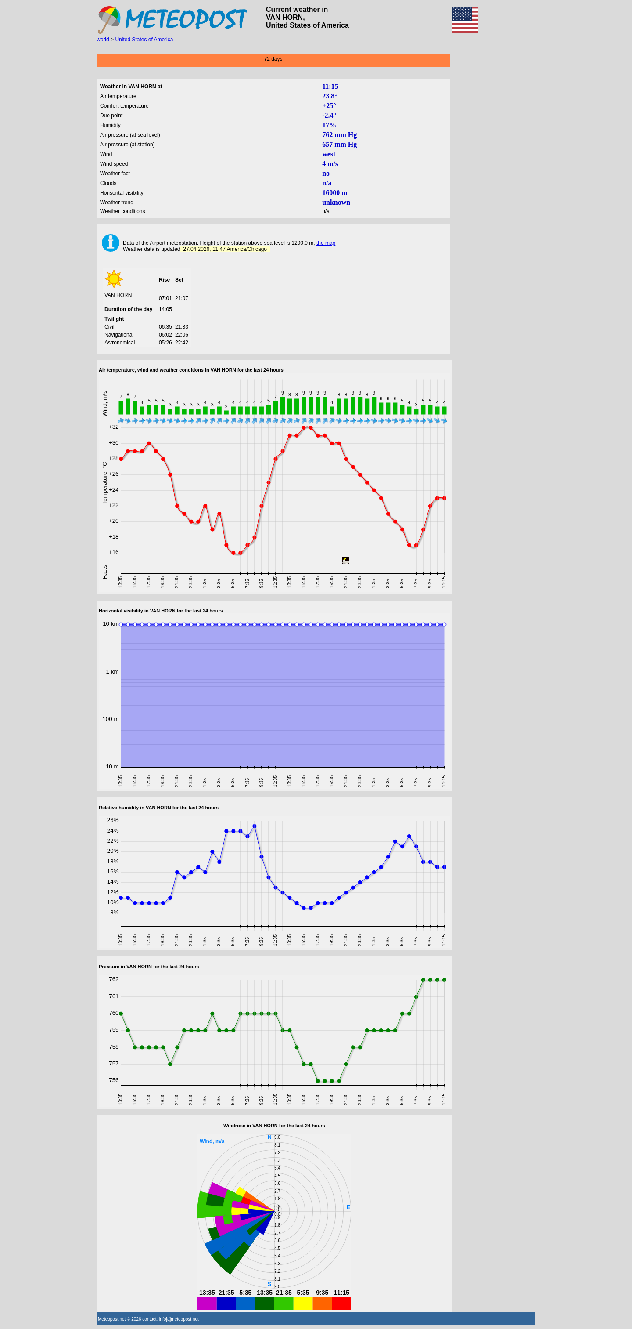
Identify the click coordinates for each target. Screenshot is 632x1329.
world (103, 39)
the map (325, 243)
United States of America (144, 39)
